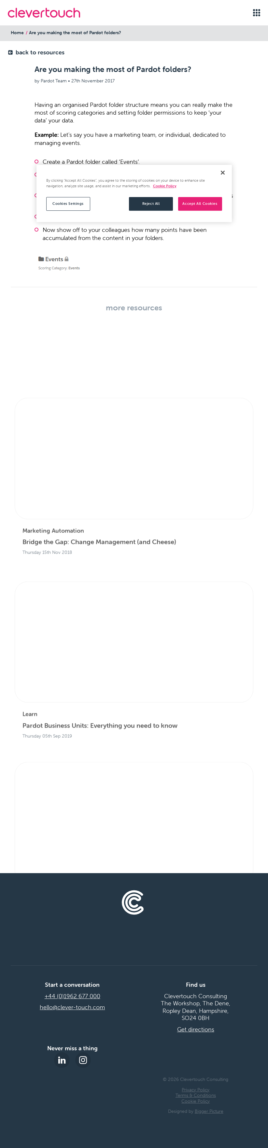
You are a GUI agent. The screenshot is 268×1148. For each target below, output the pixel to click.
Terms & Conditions (196, 1095)
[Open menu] (256, 12)
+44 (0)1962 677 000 (72, 996)
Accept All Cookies (199, 203)
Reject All (151, 203)
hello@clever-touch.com (72, 1007)
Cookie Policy (195, 1101)
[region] (134, 193)
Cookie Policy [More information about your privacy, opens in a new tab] (164, 186)
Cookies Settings (68, 203)
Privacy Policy (195, 1090)
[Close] (223, 172)
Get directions (195, 1029)
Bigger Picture (209, 1111)
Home (17, 32)
